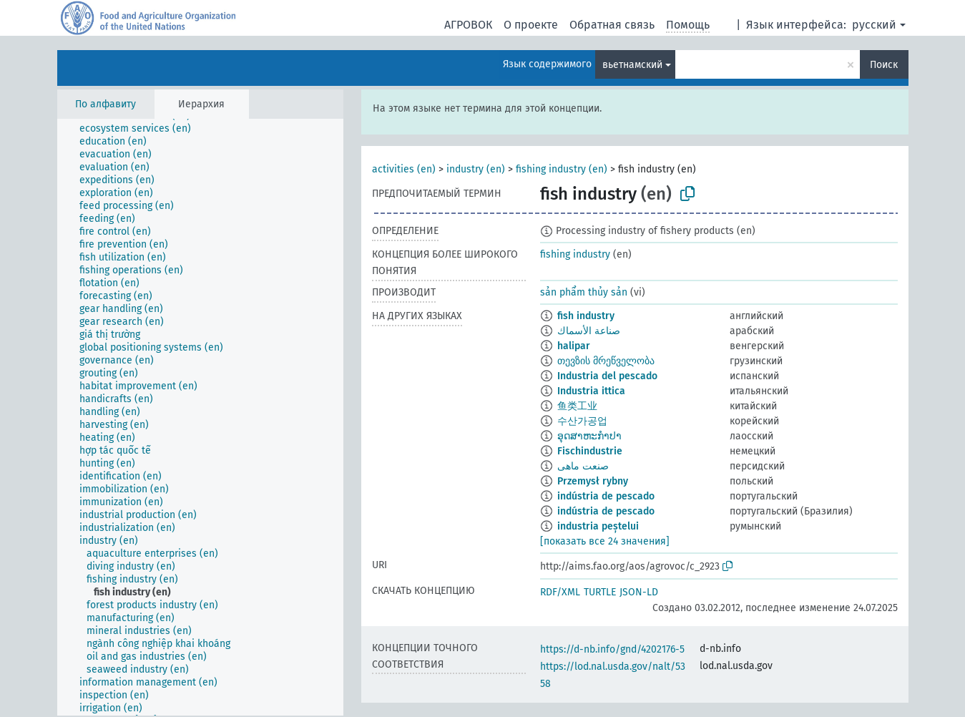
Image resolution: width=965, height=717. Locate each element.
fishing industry (575, 254)
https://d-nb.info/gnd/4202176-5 (612, 649)
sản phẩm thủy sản (583, 292)
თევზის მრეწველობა (606, 361)
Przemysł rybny (592, 481)
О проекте (531, 24)
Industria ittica (591, 391)
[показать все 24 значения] (605, 541)
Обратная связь (612, 24)
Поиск (884, 65)
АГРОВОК (468, 24)
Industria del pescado (607, 376)
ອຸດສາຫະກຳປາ (589, 436)
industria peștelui (598, 526)
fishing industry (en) (561, 169)
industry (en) (475, 169)
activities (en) (404, 169)
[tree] (200, 417)
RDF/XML (560, 592)
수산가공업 (582, 421)
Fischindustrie (589, 451)
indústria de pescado (606, 496)
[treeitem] (141, 128)
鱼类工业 (577, 406)
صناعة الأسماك (588, 331)
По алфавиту (105, 104)
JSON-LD (638, 592)
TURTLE (600, 592)
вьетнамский (632, 65)
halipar (573, 346)
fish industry (585, 316)
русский (874, 24)
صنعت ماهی (583, 466)
